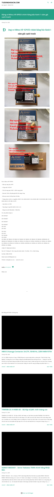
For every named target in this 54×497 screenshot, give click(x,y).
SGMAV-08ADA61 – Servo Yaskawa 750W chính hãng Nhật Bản (26, 468)
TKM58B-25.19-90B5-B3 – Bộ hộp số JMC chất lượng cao (24, 409)
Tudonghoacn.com (11, 2)
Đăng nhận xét (11, 366)
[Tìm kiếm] (48, 2)
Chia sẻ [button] (49, 267)
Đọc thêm (49, 366)
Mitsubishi (8, 267)
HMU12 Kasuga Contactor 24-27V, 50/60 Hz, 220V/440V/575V (27, 351)
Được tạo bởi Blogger (27, 493)
